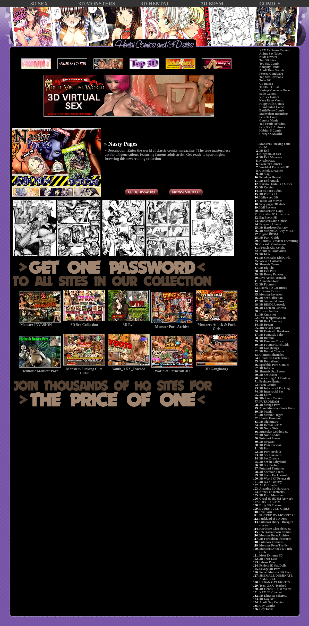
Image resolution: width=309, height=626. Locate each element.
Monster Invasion (270, 294)
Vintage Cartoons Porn (274, 90)
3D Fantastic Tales (271, 334)
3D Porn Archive (270, 452)
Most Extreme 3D (270, 555)
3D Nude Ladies (269, 435)
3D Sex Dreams (269, 458)
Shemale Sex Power (272, 371)
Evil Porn (265, 512)
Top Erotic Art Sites (272, 124)
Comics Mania (268, 120)
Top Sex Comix (269, 63)
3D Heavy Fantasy (271, 274)
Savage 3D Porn (269, 569)
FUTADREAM (269, 401)
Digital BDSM (268, 234)
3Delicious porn (269, 328)
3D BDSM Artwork (272, 304)
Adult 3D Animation (272, 251)
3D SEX (39, 3)
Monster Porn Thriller (274, 545)
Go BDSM (266, 83)
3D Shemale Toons (271, 472)
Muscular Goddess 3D (273, 431)
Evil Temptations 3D (272, 318)
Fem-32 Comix (269, 117)
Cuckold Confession (272, 244)
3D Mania (265, 411)
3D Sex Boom (268, 375)
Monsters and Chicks (273, 221)
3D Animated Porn (271, 301)
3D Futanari (267, 284)
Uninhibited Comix (272, 107)
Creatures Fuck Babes (274, 358)
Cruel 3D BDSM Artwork (276, 498)
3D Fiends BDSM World (275, 589)
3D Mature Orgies (271, 415)
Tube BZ (265, 80)
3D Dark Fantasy (270, 321)
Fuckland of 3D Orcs (273, 518)
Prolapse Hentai (269, 381)
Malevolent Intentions (273, 114)
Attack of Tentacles (272, 492)
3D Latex (265, 395)
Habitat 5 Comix (270, 130)
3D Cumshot (267, 314)
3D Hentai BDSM (270, 425)
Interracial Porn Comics (275, 532)
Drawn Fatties (268, 311)
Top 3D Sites (267, 60)
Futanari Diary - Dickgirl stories (276, 523)
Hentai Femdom (270, 418)
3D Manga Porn (269, 405)
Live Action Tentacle (272, 278)
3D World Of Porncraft (274, 478)
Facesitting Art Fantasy (274, 378)
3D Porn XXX (268, 194)
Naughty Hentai (269, 67)
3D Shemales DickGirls (274, 257)
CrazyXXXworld (270, 134)
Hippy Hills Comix (271, 104)
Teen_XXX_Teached (272, 585)
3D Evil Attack (269, 180)
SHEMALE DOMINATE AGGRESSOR (276, 577)
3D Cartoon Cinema (272, 308)
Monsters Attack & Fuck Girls (275, 550)
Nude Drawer (268, 57)
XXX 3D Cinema (270, 592)
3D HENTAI (154, 3)
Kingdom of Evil (270, 154)
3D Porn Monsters (271, 495)
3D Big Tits (266, 267)
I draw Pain (267, 562)
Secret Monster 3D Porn (275, 572)
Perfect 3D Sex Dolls (272, 565)
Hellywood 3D (268, 197)
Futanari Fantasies (271, 468)
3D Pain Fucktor (270, 445)
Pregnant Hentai (270, 224)
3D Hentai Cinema (271, 351)
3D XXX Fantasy (270, 482)
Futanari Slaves (269, 438)
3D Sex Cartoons (270, 455)
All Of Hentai (268, 485)
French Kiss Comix (272, 247)
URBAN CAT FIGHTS (274, 582)
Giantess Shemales (271, 355)
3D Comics (266, 187)
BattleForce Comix (271, 110)
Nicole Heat (267, 160)
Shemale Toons (269, 264)
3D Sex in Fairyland (272, 462)
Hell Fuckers (267, 207)
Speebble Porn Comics (274, 365)
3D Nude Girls (268, 428)
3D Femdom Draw (271, 341)
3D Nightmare (268, 421)
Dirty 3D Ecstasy (270, 505)
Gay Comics (267, 605)
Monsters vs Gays (271, 211)
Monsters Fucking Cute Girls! (274, 145)
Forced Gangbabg (271, 73)
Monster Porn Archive (274, 535)
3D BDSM (212, 3)
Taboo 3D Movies (270, 201)
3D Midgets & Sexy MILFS (277, 231)
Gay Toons (266, 609)
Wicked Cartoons (270, 261)
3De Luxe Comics (270, 398)
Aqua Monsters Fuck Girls (277, 408)
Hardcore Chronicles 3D (275, 529)
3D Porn (264, 448)
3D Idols (264, 254)
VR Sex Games (269, 97)
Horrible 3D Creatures (274, 214)
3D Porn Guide (269, 237)
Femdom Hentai (270, 177)
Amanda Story (269, 281)
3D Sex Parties (269, 465)
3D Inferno (266, 368)
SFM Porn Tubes (270, 191)
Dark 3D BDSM (269, 502)
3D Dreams (266, 338)
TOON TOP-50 (269, 87)
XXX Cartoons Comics (274, 50)
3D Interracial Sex (271, 391)
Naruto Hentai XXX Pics (275, 184)
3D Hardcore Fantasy (273, 227)
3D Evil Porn (268, 271)
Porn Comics (267, 385)
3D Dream (266, 324)
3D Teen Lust (268, 559)
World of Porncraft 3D (274, 167)
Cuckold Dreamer (271, 170)
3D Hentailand (269, 361)
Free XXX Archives (272, 127)
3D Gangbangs (269, 348)
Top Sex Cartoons (271, 77)
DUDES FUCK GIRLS (274, 508)
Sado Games (267, 93)
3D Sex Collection (271, 298)
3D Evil (264, 150)
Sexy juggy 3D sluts (272, 204)
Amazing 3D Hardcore (274, 488)
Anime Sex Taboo (270, 53)
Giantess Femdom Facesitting (278, 241)
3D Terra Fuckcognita (273, 475)
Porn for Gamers (270, 164)
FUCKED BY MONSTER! (277, 515)
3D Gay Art (266, 599)
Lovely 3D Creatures (273, 288)
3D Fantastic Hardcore (274, 331)
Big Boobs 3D (268, 217)
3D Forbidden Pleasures (275, 539)
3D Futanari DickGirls (274, 344)
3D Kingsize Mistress (273, 595)
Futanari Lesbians (271, 542)
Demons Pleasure (270, 291)
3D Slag (264, 174)
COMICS (269, 3)
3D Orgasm (266, 442)
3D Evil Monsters (270, 157)
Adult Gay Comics (271, 602)
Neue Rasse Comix (271, 100)
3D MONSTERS (97, 3)
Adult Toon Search (271, 70)
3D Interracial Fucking (274, 388)
